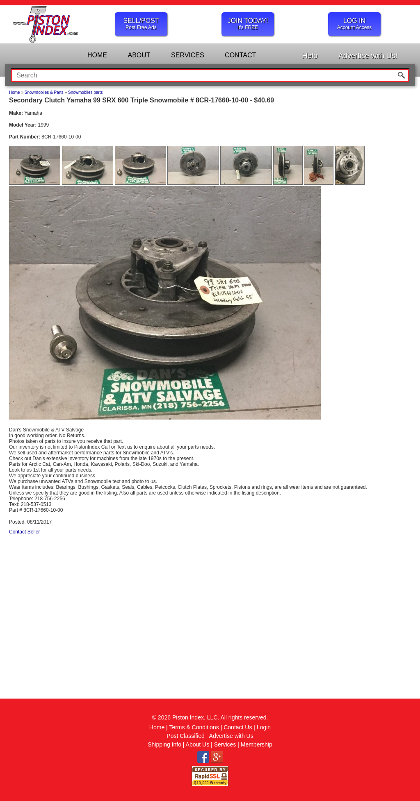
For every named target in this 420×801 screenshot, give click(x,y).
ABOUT (139, 55)
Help (309, 56)
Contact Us (238, 727)
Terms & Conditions (194, 727)
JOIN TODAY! (247, 23)
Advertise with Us (231, 736)
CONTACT (240, 55)
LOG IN (354, 23)
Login (264, 727)
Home (14, 92)
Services (225, 744)
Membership (256, 744)
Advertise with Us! (367, 56)
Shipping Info (164, 744)
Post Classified (186, 736)
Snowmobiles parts (85, 92)
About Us (198, 744)
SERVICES (187, 55)
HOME (97, 55)
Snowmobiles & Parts (44, 92)
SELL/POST (141, 23)
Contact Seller (24, 532)
